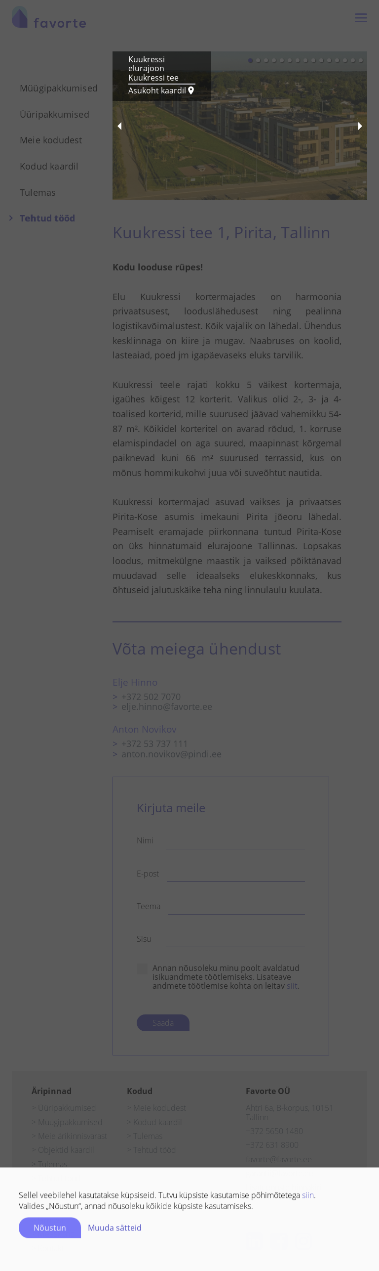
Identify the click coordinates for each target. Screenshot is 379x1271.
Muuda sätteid (115, 1231)
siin (308, 1198)
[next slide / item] (360, 125)
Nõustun (50, 1231)
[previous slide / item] (119, 125)
